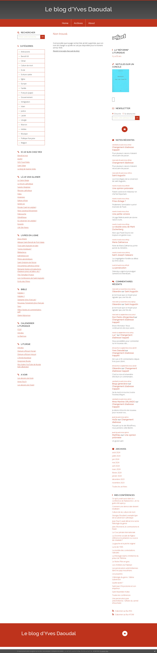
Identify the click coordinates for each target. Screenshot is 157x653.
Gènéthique (21, 217)
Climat (23, 61)
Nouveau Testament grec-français (30, 303)
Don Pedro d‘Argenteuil (123, 317)
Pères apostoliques (24, 259)
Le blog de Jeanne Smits (26, 169)
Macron (24, 124)
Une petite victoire (121, 214)
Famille (23, 88)
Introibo (20, 333)
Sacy (19, 306)
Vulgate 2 (21, 296)
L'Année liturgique (24, 358)
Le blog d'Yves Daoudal (78, 9)
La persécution (119, 268)
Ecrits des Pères (23, 281)
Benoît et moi (22, 155)
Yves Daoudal (118, 351)
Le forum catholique (25, 184)
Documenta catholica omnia (28, 265)
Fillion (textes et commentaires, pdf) (29, 310)
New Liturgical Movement (27, 210)
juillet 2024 (116, 456)
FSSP (19, 329)
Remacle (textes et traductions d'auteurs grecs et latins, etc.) (29, 270)
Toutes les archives (119, 487)
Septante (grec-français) (26, 299)
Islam (23, 106)
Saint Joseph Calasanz (122, 255)
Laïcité (23, 115)
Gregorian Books (24, 361)
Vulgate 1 (21, 293)
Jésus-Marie (22, 239)
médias (23, 129)
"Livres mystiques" (24, 249)
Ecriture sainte (26, 74)
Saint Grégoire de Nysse (26, 262)
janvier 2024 (117, 476)
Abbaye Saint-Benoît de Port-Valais (30, 242)
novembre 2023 (118, 483)
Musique (24, 134)
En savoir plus (104, 651)
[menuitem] (65, 23)
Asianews (21, 197)
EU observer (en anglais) (26, 220)
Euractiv (20, 224)
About (91, 23)
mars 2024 (116, 469)
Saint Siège (21, 165)
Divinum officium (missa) (26, 354)
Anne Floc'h (21, 381)
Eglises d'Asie (22, 200)
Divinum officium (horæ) (26, 351)
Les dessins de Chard (25, 385)
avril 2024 (116, 466)
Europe (23, 83)
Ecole (23, 70)
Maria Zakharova (120, 242)
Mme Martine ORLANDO (123, 402)
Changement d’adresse (123, 163)
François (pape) (27, 93)
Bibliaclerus (21, 252)
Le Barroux (21, 336)
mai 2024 (115, 463)
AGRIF (19, 159)
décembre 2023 (118, 480)
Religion (24, 143)
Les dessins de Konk (25, 378)
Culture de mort (27, 65)
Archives (78, 23)
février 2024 (116, 473)
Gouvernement (26, 97)
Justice (23, 111)
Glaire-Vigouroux (23, 315)
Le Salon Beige (23, 180)
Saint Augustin (118, 176)
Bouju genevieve (120, 384)
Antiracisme (25, 52)
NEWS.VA (21, 204)
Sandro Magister (23, 187)
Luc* (114, 335)
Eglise (23, 79)
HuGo (114, 420)
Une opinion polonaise (122, 188)
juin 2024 (115, 459)
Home (65, 23)
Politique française (28, 138)
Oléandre (116, 292)
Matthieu (116, 435)
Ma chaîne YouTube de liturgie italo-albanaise (29, 365)
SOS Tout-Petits (23, 162)
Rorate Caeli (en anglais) (26, 207)
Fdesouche (21, 214)
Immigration (25, 102)
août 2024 (116, 453)
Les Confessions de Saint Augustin (30, 278)
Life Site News (23, 227)
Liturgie (23, 120)
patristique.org (23, 255)
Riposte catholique (24, 190)
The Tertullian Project (25, 275)
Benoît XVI (25, 56)
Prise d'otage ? (119, 201)
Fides (19, 194)
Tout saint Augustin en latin (27, 245)
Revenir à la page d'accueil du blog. (66, 51)
